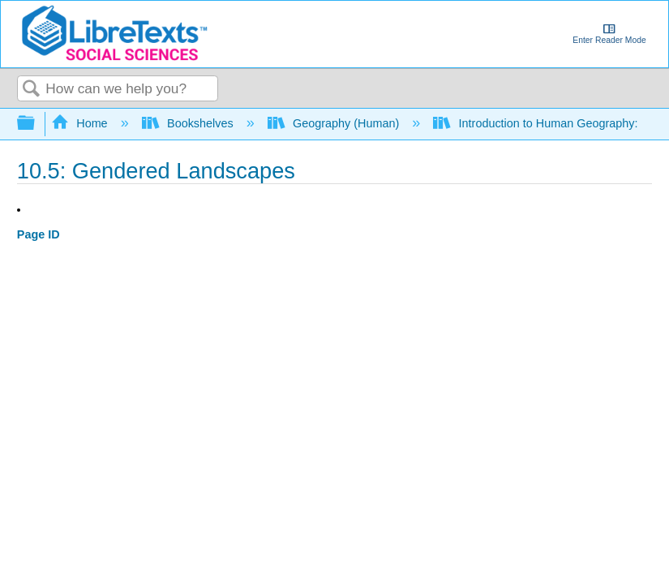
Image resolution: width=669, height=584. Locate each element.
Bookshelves (189, 123)
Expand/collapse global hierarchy (36, 124)
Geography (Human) (335, 123)
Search (31, 89)
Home (81, 123)
